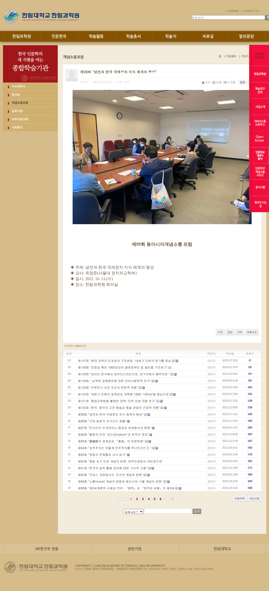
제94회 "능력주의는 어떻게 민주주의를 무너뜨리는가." (114, 448)
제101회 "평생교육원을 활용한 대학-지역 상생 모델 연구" (117, 401)
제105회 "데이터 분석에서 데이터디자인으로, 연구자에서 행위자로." (124, 374)
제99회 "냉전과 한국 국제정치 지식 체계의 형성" (110, 414)
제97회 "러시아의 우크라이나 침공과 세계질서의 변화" (114, 427)
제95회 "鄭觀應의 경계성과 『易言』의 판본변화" (111, 441)
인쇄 (217, 82)
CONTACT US (251, 11)
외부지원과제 (20, 119)
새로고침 (254, 498)
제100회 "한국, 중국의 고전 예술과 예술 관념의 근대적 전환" (119, 407)
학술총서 (133, 36)
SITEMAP (233, 11)
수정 (220, 332)
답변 (229, 332)
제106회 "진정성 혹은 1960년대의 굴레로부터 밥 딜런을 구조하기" (123, 367)
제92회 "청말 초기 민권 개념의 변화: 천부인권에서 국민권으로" (120, 461)
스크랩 (230, 82)
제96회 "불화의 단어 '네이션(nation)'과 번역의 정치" (113, 434)
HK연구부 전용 (46, 549)
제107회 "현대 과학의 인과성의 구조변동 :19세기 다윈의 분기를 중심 (124, 360)
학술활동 (96, 36)
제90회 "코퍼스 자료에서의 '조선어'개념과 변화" (110, 474)
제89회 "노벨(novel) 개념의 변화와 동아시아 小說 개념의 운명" (120, 481)
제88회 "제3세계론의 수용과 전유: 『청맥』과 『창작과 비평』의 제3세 (126, 488)
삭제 (239, 332)
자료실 (208, 36)
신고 (206, 82)
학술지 (170, 36)
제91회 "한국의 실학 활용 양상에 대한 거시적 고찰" (112, 468)
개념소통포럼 (20, 102)
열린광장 (246, 36)
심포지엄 (17, 111)
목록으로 (252, 332)
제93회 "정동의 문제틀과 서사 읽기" (102, 454)
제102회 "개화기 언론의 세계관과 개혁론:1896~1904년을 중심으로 (123, 394)
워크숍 (16, 94)
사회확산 (17, 127)
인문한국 (58, 36)
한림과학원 (21, 36)
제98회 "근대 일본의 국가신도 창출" (102, 421)
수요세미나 (18, 86)
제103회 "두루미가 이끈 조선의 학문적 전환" (108, 387)
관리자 (211, 360)
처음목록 (240, 498)
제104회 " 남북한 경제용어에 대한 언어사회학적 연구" (114, 381)
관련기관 (134, 549)
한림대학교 (222, 549)
